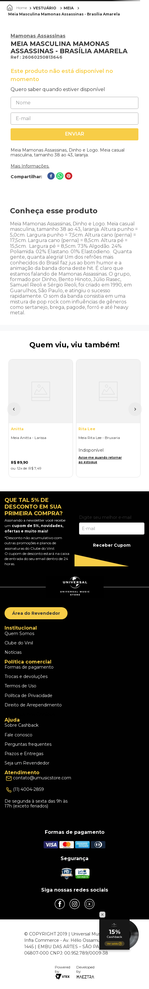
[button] (14, 409)
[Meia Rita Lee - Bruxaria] (108, 418)
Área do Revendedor (36, 613)
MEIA (69, 8)
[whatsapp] (60, 176)
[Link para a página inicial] (17, 8)
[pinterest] (68, 176)
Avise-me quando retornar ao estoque (100, 460)
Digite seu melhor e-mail (105, 517)
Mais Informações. (30, 166)
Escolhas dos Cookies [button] (30, 714)
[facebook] (51, 176)
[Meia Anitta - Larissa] (41, 418)
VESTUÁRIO (44, 8)
